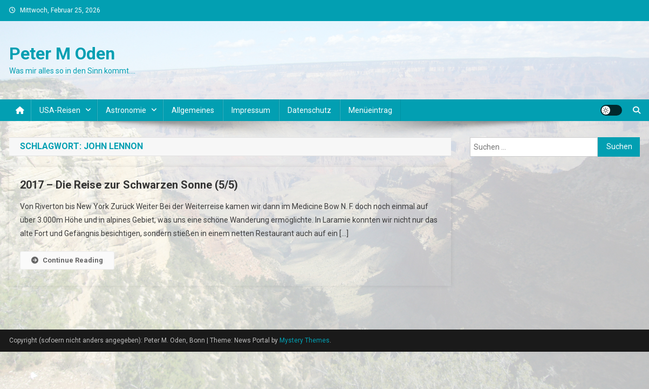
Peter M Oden (62, 53)
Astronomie (126, 110)
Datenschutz (309, 110)
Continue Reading (67, 260)
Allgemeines (193, 110)
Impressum (250, 110)
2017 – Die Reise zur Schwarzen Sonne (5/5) (129, 184)
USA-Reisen (59, 110)
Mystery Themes (304, 340)
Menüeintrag (370, 110)
